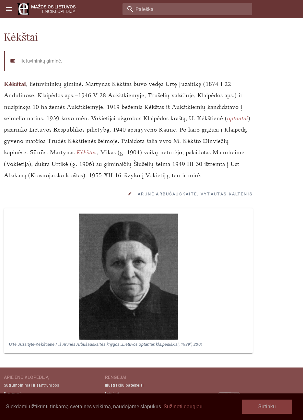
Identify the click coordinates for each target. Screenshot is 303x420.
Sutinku (267, 406)
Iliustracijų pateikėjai (124, 385)
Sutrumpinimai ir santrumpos (31, 385)
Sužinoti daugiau (183, 406)
